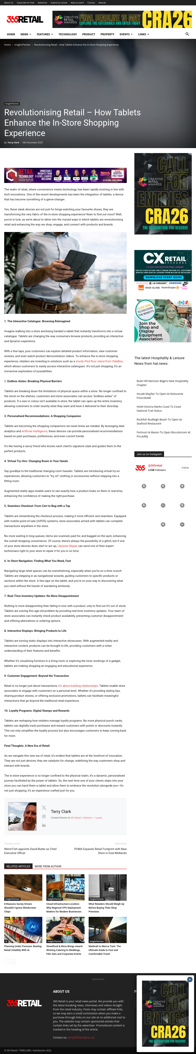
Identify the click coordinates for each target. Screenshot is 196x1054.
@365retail (155, 465)
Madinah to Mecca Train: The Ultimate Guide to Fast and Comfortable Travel (105, 950)
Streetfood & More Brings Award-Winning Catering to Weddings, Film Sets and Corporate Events (64, 950)
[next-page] (12, 961)
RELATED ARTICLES (18, 866)
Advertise (42, 2)
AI (6, 941)
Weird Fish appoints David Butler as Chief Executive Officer (30, 851)
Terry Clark (13, 142)
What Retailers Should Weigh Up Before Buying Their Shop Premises (106, 907)
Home (11, 34)
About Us (8, 2)
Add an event (77, 2)
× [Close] (190, 979)
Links (143, 34)
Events (126, 34)
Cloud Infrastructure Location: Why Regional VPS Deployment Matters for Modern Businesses (63, 907)
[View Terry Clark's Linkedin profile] (44, 825)
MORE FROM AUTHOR (48, 866)
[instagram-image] (144, 486)
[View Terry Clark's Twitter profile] (44, 807)
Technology (68, 34)
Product (88, 34)
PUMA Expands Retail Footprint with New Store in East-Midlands (100, 851)
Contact (91, 2)
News (25, 34)
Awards (102, 2)
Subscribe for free (25, 2)
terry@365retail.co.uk (81, 1037)
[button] (187, 34)
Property (107, 34)
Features (45, 34)
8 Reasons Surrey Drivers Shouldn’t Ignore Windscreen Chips (20, 907)
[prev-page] (6, 961)
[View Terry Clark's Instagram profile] (44, 816)
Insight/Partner (22, 44)
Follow (185, 467)
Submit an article (59, 2)
